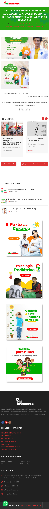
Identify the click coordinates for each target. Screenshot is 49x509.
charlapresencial (12, 24)
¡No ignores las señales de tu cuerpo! (34, 164)
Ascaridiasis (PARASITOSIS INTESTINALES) (22, 209)
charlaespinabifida (29, 105)
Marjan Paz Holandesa (10, 93)
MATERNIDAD (6, 436)
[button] (5, 503)
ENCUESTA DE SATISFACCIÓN (11, 433)
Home (4, 24)
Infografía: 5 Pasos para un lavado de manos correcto (25, 199)
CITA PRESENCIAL (7, 438)
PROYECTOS (5, 444)
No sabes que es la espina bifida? (35, 139)
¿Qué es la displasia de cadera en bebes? (21, 189)
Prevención (44, 96)
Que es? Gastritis (9, 164)
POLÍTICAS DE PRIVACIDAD (10, 447)
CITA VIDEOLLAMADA (8, 441)
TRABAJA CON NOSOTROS (10, 450)
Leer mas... (6, 154)
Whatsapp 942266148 (11, 486)
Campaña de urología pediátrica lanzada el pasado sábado (12, 141)
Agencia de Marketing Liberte (30, 505)
